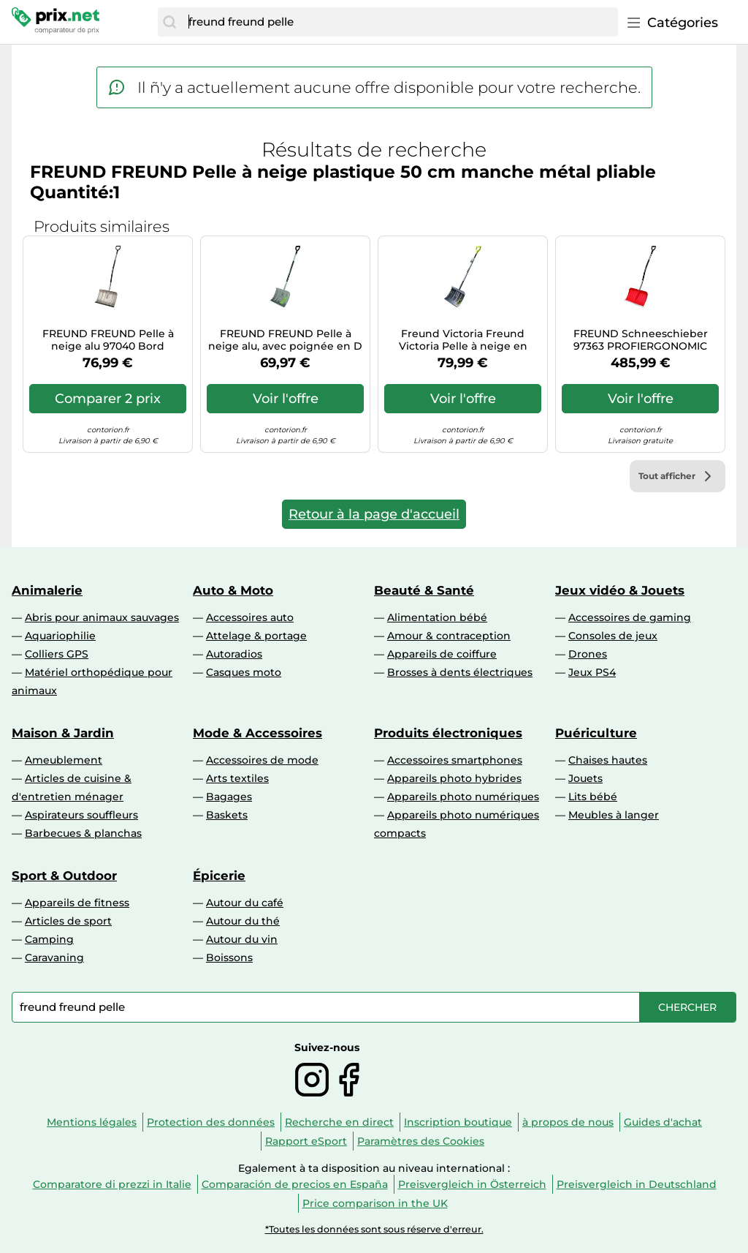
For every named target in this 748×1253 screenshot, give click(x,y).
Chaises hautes (607, 760)
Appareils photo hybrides (454, 778)
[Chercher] (169, 22)
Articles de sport (68, 920)
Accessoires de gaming (629, 617)
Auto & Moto (233, 590)
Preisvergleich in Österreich (472, 1184)
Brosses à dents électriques (460, 672)
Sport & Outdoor (64, 875)
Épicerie (219, 875)
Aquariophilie (60, 635)
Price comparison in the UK (375, 1203)
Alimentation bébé (437, 617)
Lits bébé (592, 796)
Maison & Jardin (63, 733)
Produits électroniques (448, 733)
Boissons (229, 957)
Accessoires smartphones (454, 760)
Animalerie (47, 590)
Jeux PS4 (592, 672)
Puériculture (596, 733)
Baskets (227, 814)
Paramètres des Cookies (420, 1141)
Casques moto (243, 672)
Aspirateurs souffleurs (81, 814)
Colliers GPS (56, 654)
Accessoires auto (250, 617)
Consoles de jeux (612, 635)
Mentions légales (92, 1122)
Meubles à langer (613, 814)
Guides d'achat (663, 1122)
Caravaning (54, 957)
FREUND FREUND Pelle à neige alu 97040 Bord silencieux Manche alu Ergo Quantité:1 (108, 340)
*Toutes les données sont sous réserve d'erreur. (374, 1229)
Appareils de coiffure (442, 654)
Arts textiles (237, 778)
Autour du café (244, 902)
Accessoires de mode (262, 760)
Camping (49, 939)
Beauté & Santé (424, 590)
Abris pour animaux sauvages (102, 617)
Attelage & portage (256, 635)
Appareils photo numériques (463, 796)
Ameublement (63, 760)
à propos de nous (568, 1122)
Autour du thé (243, 920)
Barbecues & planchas (83, 833)
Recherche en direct (339, 1122)
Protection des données (211, 1122)
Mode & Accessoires (257, 733)
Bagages (229, 796)
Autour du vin (242, 939)
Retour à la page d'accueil (374, 514)
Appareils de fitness (77, 902)
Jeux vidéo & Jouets (619, 590)
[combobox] (399, 22)
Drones (587, 654)
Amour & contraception (449, 635)
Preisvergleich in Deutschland (637, 1184)
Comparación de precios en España (295, 1184)
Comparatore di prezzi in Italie (112, 1184)
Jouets (585, 778)
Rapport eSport (306, 1141)
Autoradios (234, 654)
